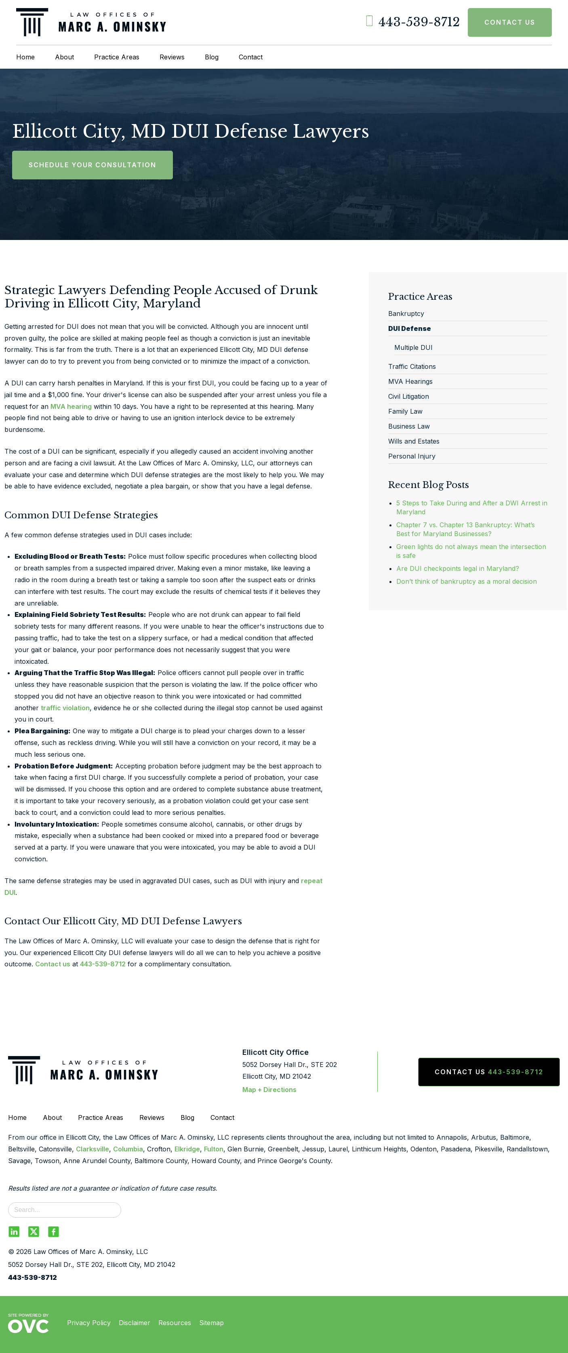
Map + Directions (269, 1090)
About (64, 57)
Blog (212, 57)
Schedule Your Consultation (92, 165)
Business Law (409, 426)
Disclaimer (134, 1323)
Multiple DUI (413, 347)
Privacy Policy (89, 1323)
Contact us (52, 964)
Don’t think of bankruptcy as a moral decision (466, 581)
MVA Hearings (410, 381)
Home (25, 57)
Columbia (128, 1149)
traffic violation (65, 708)
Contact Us (509, 22)
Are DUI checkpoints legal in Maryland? (457, 568)
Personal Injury (411, 456)
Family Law (405, 411)
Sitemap (211, 1323)
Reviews (172, 57)
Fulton (213, 1149)
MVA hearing (71, 406)
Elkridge (187, 1149)
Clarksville (92, 1149)
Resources (174, 1323)
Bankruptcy (406, 313)
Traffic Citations (412, 366)
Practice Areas (116, 57)
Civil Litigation (408, 396)
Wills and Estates (414, 441)
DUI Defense (409, 328)
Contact (251, 57)
